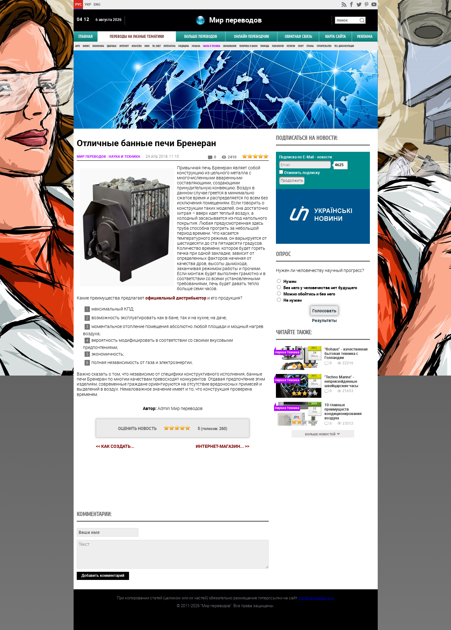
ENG (97, 4)
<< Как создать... (115, 446)
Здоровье (112, 46)
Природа (264, 46)
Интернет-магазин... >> (222, 446)
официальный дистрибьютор (175, 298)
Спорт (300, 46)
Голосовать (324, 311)
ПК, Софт (156, 46)
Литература (169, 46)
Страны (310, 46)
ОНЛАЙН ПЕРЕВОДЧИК (251, 36)
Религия (291, 46)
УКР (87, 4)
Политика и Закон (248, 46)
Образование (229, 46)
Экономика (98, 46)
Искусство (137, 46)
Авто (77, 46)
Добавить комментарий (102, 575)
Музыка (196, 46)
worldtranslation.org (315, 598)
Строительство (324, 46)
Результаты (324, 320)
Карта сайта (335, 36)
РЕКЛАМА (364, 36)
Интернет (124, 46)
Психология (278, 46)
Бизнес (86, 46)
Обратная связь (298, 36)
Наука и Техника (211, 46)
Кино (146, 46)
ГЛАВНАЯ (85, 36)
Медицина (183, 46)
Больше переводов (200, 36)
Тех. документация (344, 46)
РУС (78, 4)
